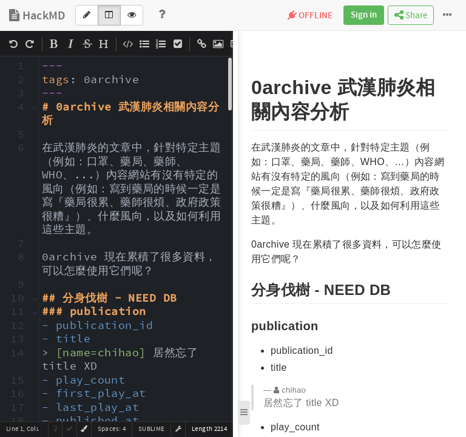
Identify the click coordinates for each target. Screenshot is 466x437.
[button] (178, 429)
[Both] (109, 15)
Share (410, 15)
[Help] (162, 15)
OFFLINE (310, 16)
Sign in (364, 15)
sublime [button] (151, 429)
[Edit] (86, 15)
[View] (131, 15)
